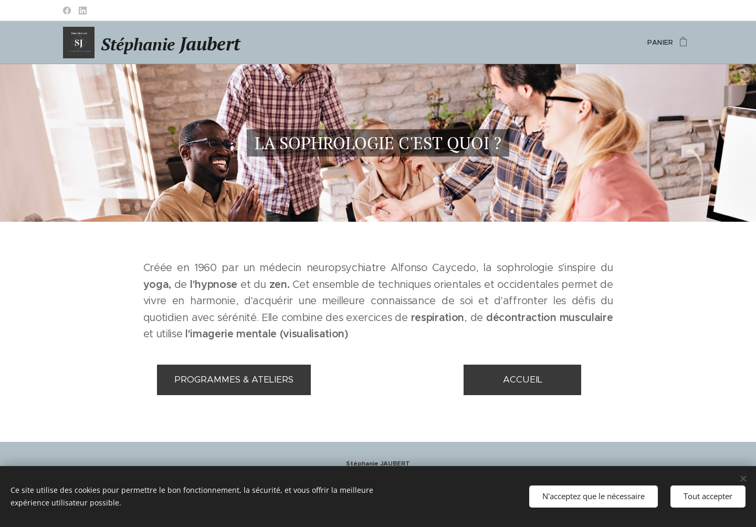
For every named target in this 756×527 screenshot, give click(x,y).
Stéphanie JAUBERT (378, 463)
